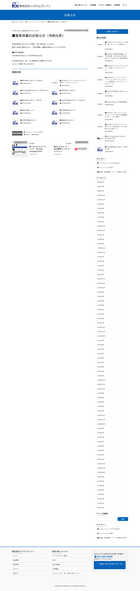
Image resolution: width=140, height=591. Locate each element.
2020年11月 (101, 384)
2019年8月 (100, 433)
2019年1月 (100, 459)
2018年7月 (100, 481)
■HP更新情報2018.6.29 (67, 110)
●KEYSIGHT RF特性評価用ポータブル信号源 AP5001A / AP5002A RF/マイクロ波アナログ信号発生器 (116, 56)
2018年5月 (100, 490)
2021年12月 (101, 327)
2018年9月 (100, 477)
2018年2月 (100, 503)
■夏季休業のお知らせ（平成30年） (32, 80)
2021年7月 (100, 349)
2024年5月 (100, 239)
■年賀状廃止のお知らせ (68, 90)
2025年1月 (100, 222)
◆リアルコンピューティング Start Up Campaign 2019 (37, 148)
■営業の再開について (27, 110)
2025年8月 (100, 204)
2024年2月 (100, 244)
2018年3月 (100, 499)
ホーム (15, 556)
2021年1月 (100, 376)
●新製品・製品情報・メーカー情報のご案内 (112, 172)
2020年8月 (100, 398)
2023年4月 (100, 266)
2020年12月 (101, 380)
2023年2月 (100, 274)
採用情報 (16, 564)
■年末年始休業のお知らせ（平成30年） (73, 100)
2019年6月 (100, 442)
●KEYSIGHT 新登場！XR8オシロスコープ (116, 92)
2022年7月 (100, 296)
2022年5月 (100, 305)
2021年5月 (100, 358)
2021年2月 (100, 371)
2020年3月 (100, 411)
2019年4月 (100, 450)
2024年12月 (101, 226)
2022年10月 (101, 288)
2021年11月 (101, 332)
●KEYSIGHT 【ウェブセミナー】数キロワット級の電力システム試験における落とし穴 (116, 126)
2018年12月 (101, 464)
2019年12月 (101, 415)
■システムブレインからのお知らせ (76, 30)
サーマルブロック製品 (59, 556)
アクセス (16, 569)
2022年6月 (100, 301)
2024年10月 (101, 230)
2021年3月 (100, 367)
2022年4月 (100, 310)
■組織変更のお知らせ (67, 120)
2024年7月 (100, 235)
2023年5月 (100, 261)
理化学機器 (56, 564)
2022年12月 (101, 279)
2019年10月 (101, 424)
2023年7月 (100, 257)
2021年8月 (100, 345)
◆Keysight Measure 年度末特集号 (116, 102)
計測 (53, 560)
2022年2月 (100, 318)
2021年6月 (100, 354)
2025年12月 (101, 195)
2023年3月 (100, 270)
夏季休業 (35, 134)
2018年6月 (100, 486)
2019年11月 (101, 420)
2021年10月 (101, 336)
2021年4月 (100, 362)
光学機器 (55, 569)
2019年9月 (100, 428)
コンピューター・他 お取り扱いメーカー (66, 573)
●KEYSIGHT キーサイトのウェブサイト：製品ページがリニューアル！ (73, 81)
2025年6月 (100, 213)
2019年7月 (100, 437)
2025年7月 (100, 208)
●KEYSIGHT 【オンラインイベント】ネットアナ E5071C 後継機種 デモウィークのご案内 (116, 115)
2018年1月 (100, 508)
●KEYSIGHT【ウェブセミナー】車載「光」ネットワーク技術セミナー (116, 44)
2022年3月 (100, 314)
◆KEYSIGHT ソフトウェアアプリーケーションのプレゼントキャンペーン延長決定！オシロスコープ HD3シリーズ (116, 80)
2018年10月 (101, 472)
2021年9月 (100, 340)
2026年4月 (100, 182)
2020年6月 (100, 402)
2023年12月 (101, 248)
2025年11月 (101, 200)
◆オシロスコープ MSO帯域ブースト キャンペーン (62, 148)
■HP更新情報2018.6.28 (28, 120)
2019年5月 (100, 446)
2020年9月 (100, 393)
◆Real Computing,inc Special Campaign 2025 (115, 137)
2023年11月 (101, 252)
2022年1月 (100, 323)
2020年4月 (100, 406)
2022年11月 (101, 283)
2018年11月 (101, 468)
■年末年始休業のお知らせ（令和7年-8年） (34, 90)
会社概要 (16, 560)
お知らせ (28, 134)
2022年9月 (100, 292)
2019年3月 (100, 455)
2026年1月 (100, 191)
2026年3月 (100, 186)
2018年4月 (100, 494)
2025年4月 (100, 217)
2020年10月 (101, 389)
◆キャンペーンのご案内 (105, 167)
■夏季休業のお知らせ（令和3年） (31, 100)
